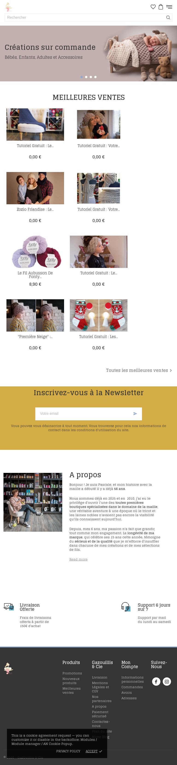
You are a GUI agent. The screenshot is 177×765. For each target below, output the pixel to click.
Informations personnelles (132, 679)
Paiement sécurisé (100, 714)
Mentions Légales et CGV (100, 687)
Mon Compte (129, 664)
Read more (78, 559)
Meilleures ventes (71, 690)
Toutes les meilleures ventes (140, 370)
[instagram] (167, 682)
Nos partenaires (102, 699)
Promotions (72, 673)
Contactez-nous (101, 724)
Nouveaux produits (71, 681)
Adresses (129, 698)
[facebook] (156, 682)
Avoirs (126, 692)
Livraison (99, 677)
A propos (99, 706)
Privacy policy (68, 751)
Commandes (132, 687)
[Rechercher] (168, 17)
